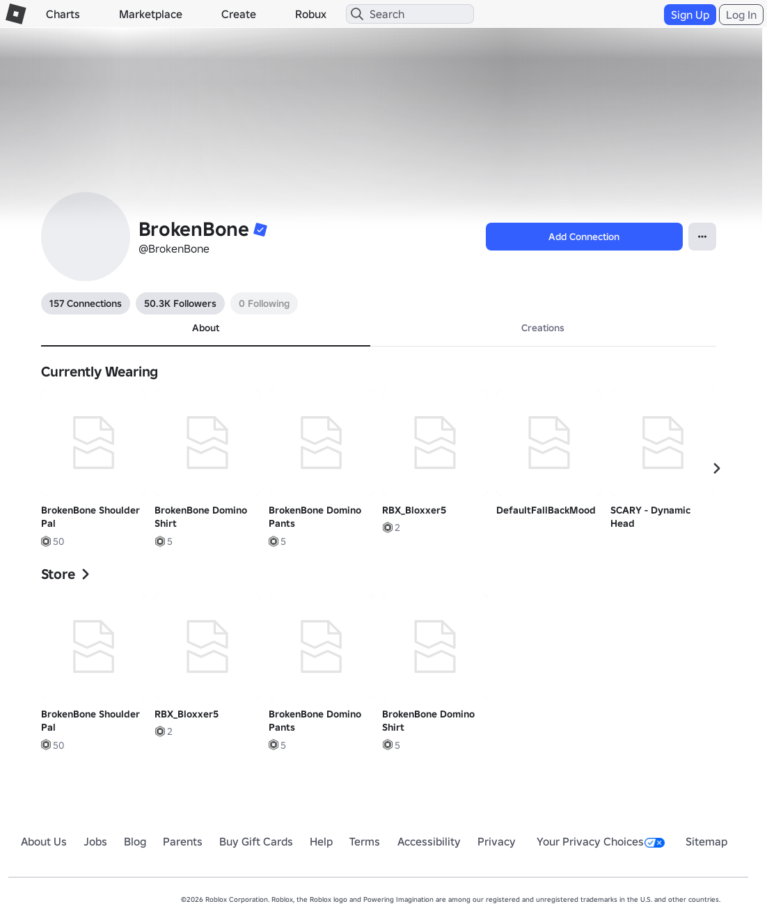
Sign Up (690, 15)
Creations (542, 327)
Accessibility (429, 841)
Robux (310, 14)
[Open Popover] (702, 237)
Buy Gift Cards (256, 841)
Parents (183, 841)
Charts (63, 14)
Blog (135, 841)
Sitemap (706, 841)
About (205, 327)
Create (238, 14)
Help (321, 841)
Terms (364, 841)
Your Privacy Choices (601, 841)
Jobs (95, 841)
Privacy (496, 841)
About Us (44, 841)
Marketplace (150, 14)
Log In (741, 15)
